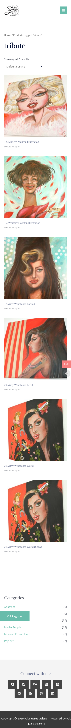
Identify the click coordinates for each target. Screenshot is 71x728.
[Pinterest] (57, 684)
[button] (15, 616)
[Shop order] (23, 66)
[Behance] (35, 684)
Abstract (9, 607)
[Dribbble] (41, 693)
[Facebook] (24, 684)
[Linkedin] (53, 693)
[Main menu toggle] (63, 10)
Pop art (9, 641)
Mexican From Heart (17, 634)
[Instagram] (46, 684)
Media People (12, 627)
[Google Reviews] (30, 693)
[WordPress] (19, 693)
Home (7, 35)
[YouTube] (12, 684)
